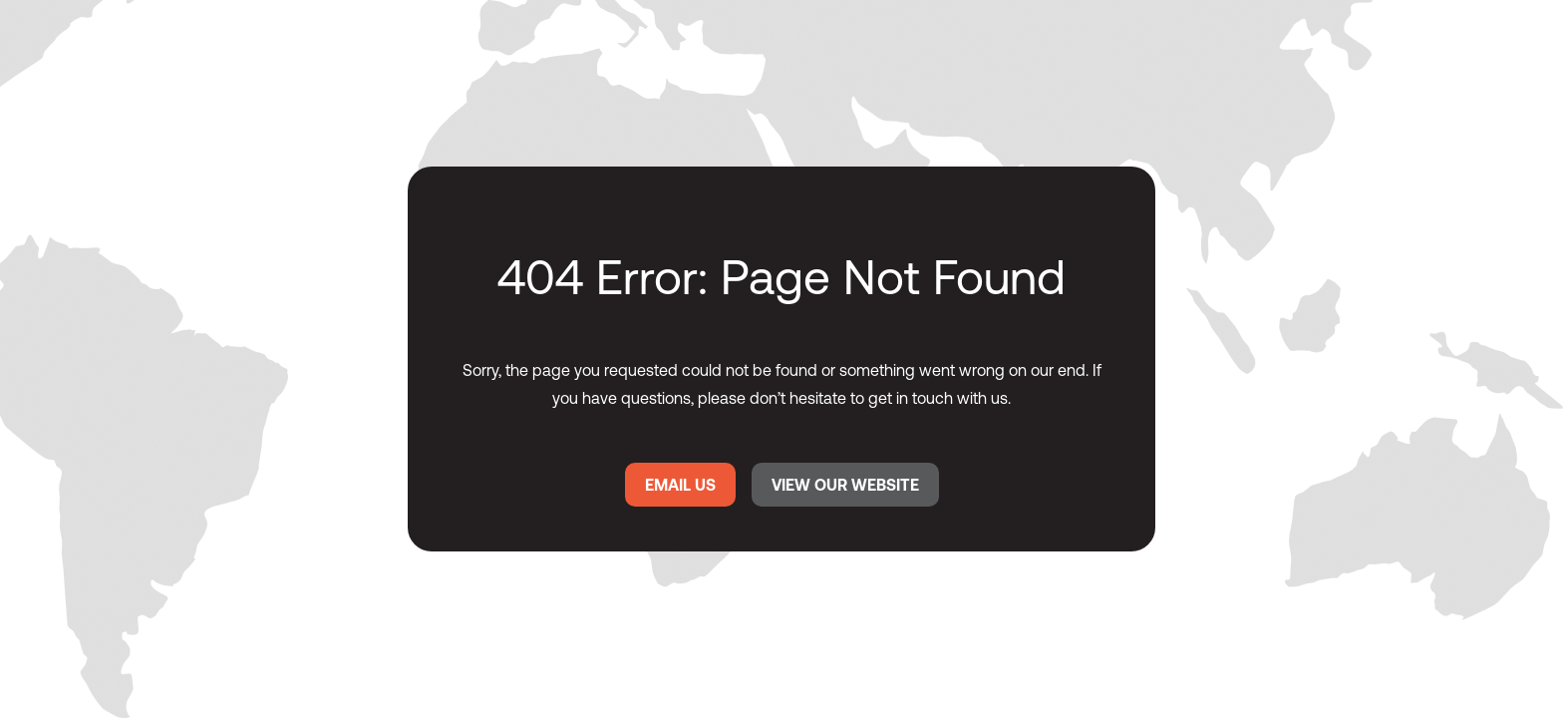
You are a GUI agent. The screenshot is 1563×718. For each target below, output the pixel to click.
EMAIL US (680, 485)
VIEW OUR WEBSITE (845, 485)
